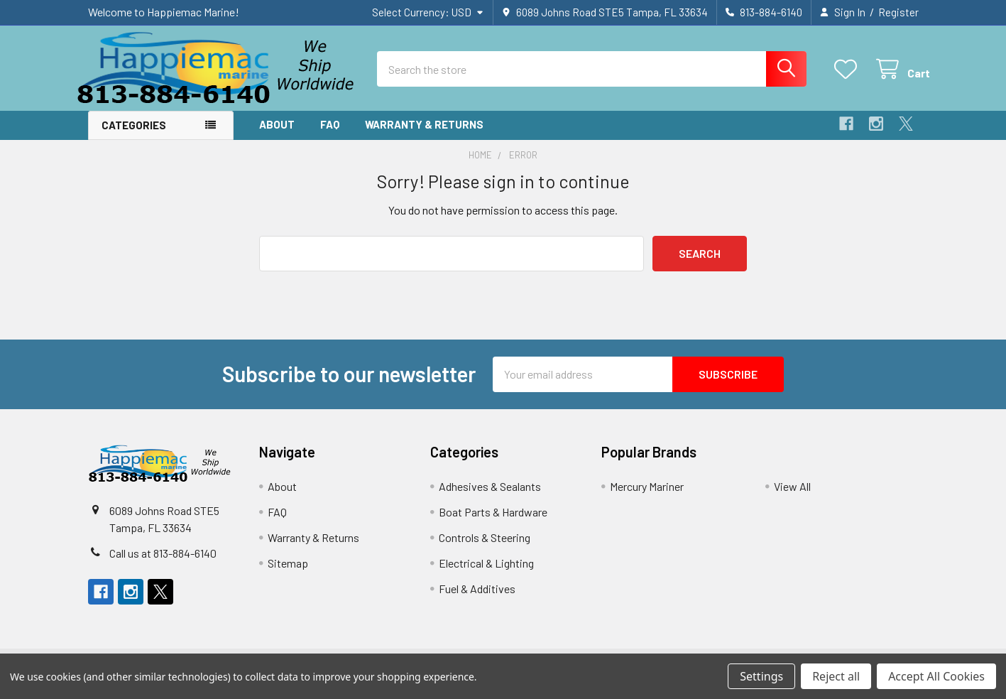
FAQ (329, 133)
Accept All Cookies (936, 676)
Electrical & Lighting (486, 571)
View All (792, 495)
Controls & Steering (484, 546)
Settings (761, 676)
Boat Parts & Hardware (493, 520)
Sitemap (288, 571)
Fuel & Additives (477, 597)
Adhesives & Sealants (490, 495)
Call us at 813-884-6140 (163, 561)
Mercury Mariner (647, 495)
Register (898, 12)
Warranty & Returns (424, 133)
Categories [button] (134, 134)
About (277, 133)
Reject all (836, 676)
